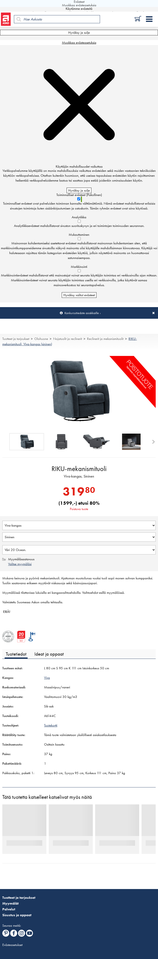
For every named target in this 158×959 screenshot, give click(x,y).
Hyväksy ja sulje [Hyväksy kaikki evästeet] (79, 32)
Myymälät (10, 903)
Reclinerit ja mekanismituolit (105, 338)
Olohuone (41, 338)
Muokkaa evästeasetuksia (79, 42)
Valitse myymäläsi (20, 564)
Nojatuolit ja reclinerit (67, 338)
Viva (47, 677)
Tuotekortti (50, 725)
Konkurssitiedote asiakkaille (81, 313)
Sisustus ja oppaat (16, 915)
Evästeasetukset (12, 944)
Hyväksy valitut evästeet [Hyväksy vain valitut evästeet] (79, 295)
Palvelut (8, 909)
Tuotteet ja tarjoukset (15, 338)
